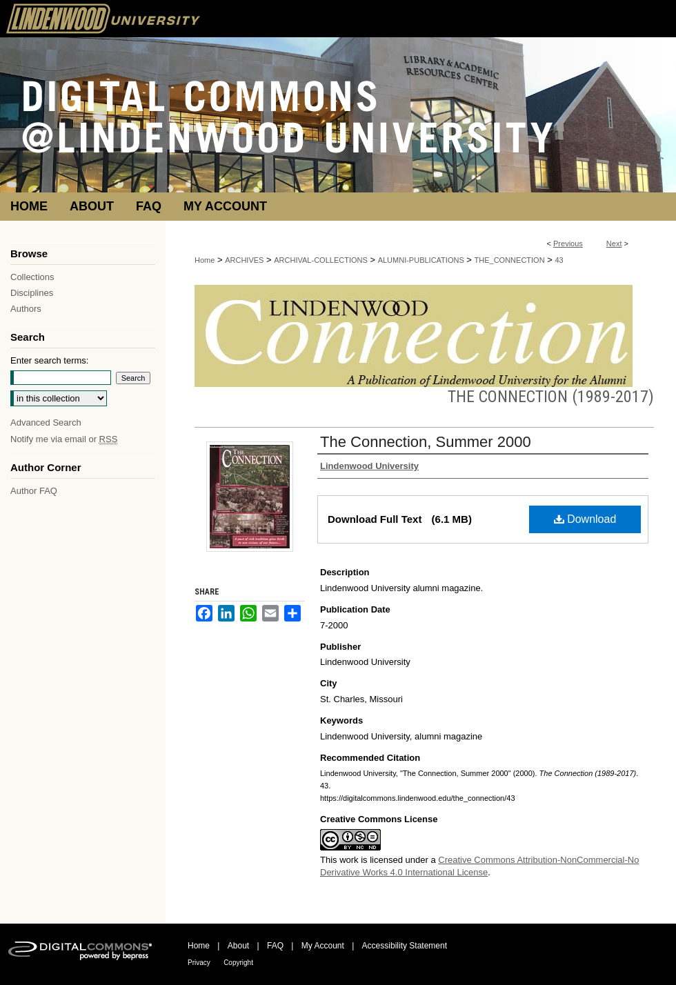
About (238, 946)
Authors (25, 309)
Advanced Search (45, 422)
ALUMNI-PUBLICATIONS (421, 260)
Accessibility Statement (404, 946)
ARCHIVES (244, 260)
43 (559, 260)
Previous (568, 243)
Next (614, 243)
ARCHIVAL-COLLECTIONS (321, 260)
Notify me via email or (63, 439)
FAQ (275, 946)
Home (205, 260)
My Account (322, 946)
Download (585, 519)
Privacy (199, 962)
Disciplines (31, 293)
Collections (32, 277)
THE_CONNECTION (510, 260)
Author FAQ (33, 491)
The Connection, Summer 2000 (425, 441)
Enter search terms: (49, 360)
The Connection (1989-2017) (551, 396)
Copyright (238, 962)
